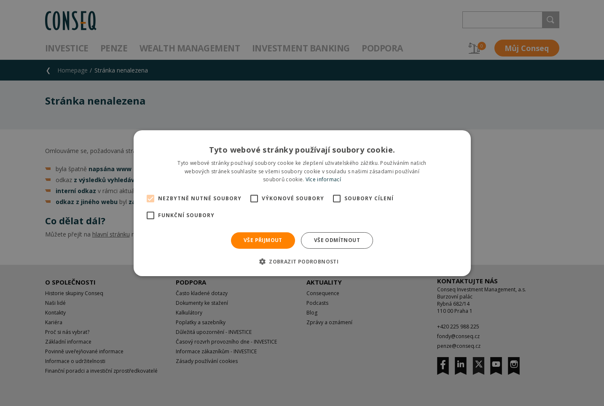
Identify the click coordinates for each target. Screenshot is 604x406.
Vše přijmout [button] (263, 240)
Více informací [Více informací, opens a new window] (323, 179)
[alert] (302, 203)
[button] (302, 261)
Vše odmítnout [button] (337, 240)
